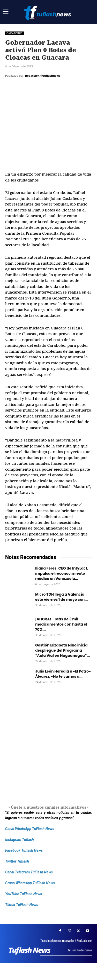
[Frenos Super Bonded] (48, 747)
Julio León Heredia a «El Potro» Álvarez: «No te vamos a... (63, 674)
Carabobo (14, 33)
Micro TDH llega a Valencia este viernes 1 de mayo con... (61, 597)
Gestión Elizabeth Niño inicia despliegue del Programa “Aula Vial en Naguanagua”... (62, 650)
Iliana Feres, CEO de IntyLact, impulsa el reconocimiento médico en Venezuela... (61, 573)
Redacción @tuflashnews (42, 75)
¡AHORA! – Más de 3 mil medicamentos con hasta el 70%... (61, 624)
